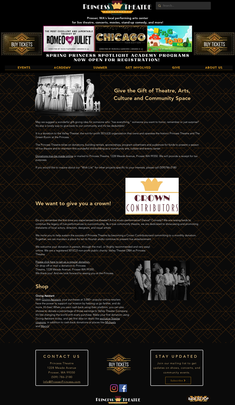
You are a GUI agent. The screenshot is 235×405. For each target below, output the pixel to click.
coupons (41, 322)
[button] (24, 69)
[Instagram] (114, 388)
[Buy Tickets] (21, 43)
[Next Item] (185, 44)
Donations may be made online (54, 156)
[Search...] (183, 6)
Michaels (110, 322)
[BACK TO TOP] (198, 398)
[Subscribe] (178, 380)
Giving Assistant (51, 299)
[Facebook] (123, 388)
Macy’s (45, 326)
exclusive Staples (110, 318)
